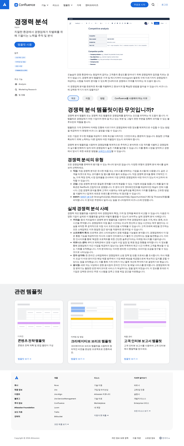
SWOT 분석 (85, 196)
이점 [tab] (88, 98)
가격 (79, 5)
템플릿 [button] (67, 5)
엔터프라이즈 (91, 5)
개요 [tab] (73, 98)
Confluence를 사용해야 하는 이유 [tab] (131, 98)
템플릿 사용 (25, 44)
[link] (165, 4)
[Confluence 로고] (24, 5)
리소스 (56, 5)
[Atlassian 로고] (4, 4)
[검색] (153, 4)
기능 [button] (44, 5)
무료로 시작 (139, 4)
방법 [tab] (102, 98)
